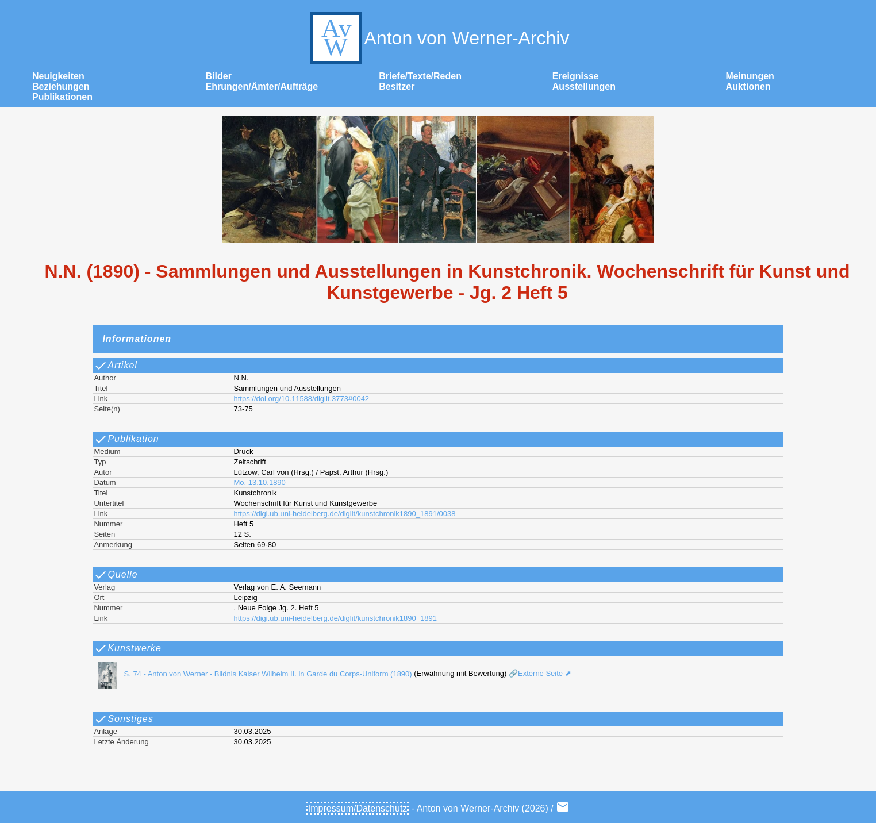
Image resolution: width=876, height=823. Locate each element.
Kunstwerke (128, 648)
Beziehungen (61, 86)
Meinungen (749, 76)
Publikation (126, 439)
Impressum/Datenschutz (358, 808)
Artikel (115, 365)
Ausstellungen (584, 86)
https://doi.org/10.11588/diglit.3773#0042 (301, 398)
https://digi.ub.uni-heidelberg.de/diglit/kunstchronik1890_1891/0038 (344, 513)
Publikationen (62, 97)
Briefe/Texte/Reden (420, 76)
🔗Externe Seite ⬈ (538, 674)
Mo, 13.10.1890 (259, 482)
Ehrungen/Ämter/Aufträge (262, 86)
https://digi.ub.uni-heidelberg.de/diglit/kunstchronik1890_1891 (334, 618)
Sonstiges (123, 719)
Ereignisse (575, 76)
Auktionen (747, 86)
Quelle (115, 575)
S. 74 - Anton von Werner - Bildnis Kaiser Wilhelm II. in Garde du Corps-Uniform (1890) (251, 674)
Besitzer (396, 86)
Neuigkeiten (58, 76)
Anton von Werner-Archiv (438, 38)
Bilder (219, 76)
